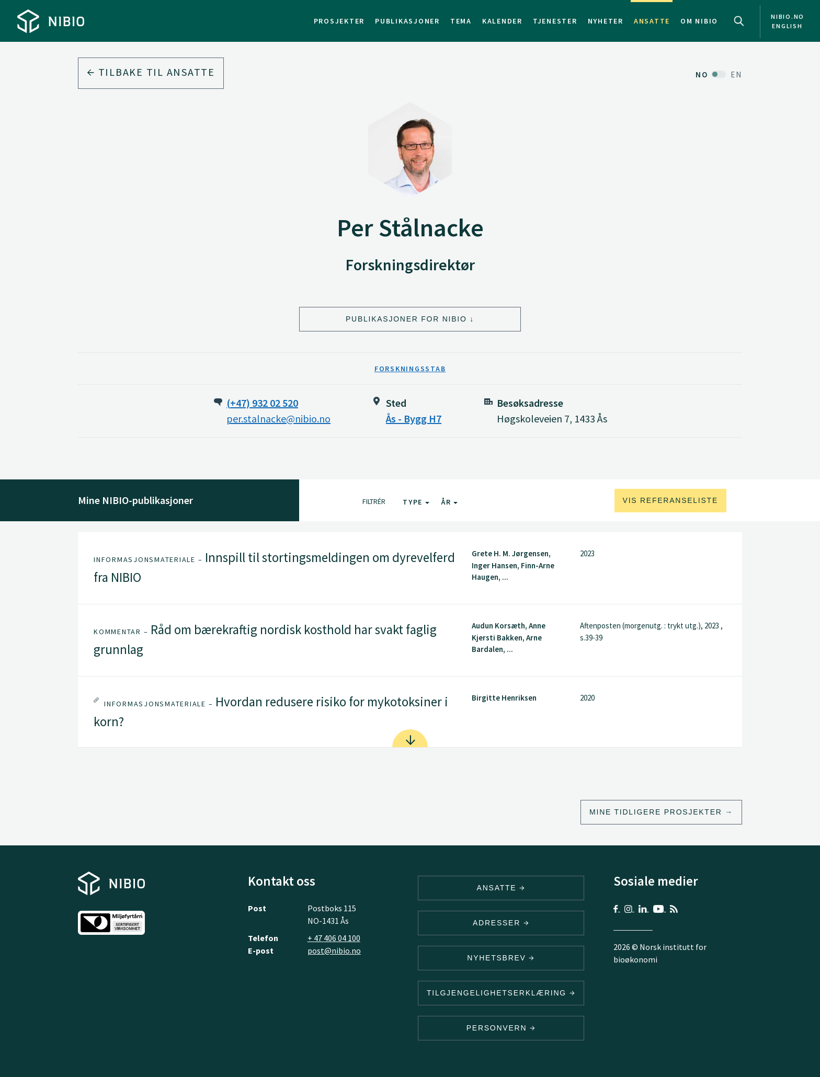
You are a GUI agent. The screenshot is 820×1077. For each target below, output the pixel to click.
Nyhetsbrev (501, 958)
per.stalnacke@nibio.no (278, 418)
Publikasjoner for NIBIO (406, 319)
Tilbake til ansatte (151, 71)
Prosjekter (339, 21)
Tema (461, 21)
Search (738, 20)
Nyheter (605, 21)
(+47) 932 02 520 (262, 402)
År (449, 502)
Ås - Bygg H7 (413, 418)
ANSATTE (501, 888)
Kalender (502, 21)
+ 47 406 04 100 (334, 938)
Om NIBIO (699, 21)
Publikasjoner (407, 21)
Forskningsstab (410, 368)
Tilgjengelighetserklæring (501, 993)
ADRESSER (501, 923)
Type (416, 502)
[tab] (410, 568)
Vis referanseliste (670, 500)
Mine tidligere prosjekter (655, 812)
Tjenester (555, 21)
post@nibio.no (334, 950)
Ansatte (652, 21)
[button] (410, 568)
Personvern (501, 1028)
